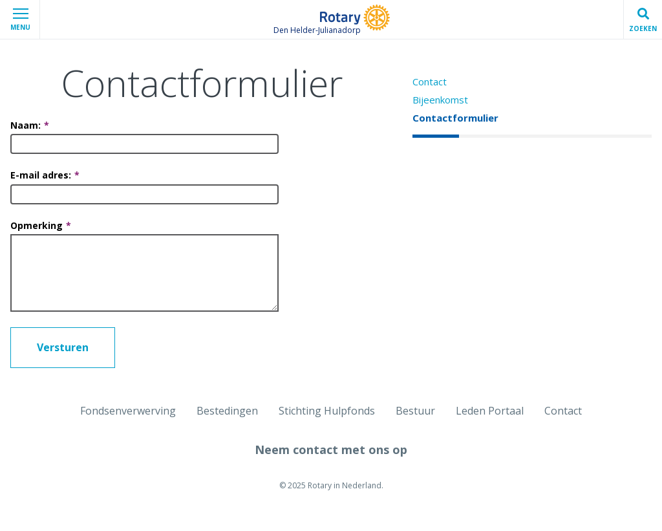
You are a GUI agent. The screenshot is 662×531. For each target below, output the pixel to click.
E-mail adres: (40, 175)
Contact (429, 81)
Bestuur (415, 411)
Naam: (25, 125)
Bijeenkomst (440, 99)
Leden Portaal (490, 411)
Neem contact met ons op (331, 449)
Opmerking (36, 225)
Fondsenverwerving (128, 411)
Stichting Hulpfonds (327, 411)
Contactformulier (455, 117)
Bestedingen (227, 411)
